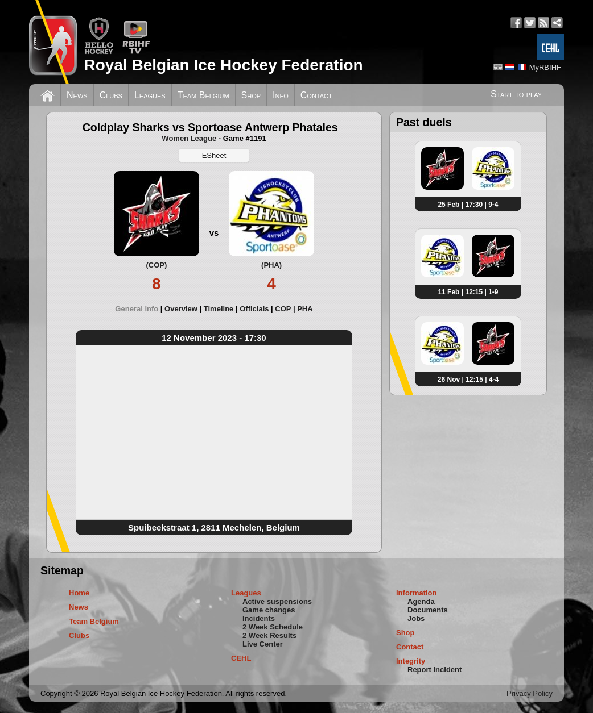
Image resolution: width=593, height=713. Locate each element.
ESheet (214, 155)
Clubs (111, 95)
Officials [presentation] (254, 309)
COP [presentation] (283, 309)
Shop (251, 95)
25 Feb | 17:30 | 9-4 (468, 205)
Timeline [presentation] (219, 309)
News (77, 95)
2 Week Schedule (272, 627)
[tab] (139, 309)
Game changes (268, 610)
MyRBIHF (545, 67)
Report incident (434, 669)
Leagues (150, 95)
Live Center (262, 644)
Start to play (516, 94)
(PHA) (271, 265)
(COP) (156, 265)
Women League (189, 138)
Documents (427, 610)
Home (79, 593)
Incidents (258, 618)
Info (281, 95)
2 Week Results (269, 635)
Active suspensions (277, 601)
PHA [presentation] (304, 309)
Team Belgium (203, 95)
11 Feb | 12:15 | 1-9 (468, 292)
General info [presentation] (136, 309)
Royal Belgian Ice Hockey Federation (223, 65)
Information (416, 593)
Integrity (410, 661)
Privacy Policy (529, 693)
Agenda (421, 601)
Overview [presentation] (180, 309)
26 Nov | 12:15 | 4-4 (468, 379)
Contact (316, 95)
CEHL (241, 658)
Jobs (416, 618)
